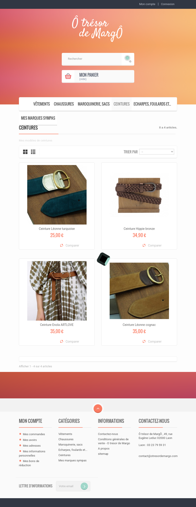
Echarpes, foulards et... (152, 104)
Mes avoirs (30, 440)
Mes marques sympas (38, 118)
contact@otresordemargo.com (158, 456)
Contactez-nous (108, 434)
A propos (103, 448)
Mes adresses (32, 445)
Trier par (131, 151)
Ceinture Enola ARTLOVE (57, 325)
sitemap (103, 453)
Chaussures (64, 104)
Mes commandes (34, 434)
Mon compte (30, 421)
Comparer (72, 245)
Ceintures (122, 104)
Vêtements (41, 104)
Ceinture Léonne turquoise (57, 228)
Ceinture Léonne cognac (139, 325)
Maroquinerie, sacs (94, 104)
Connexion (167, 4)
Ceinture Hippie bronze (139, 228)
